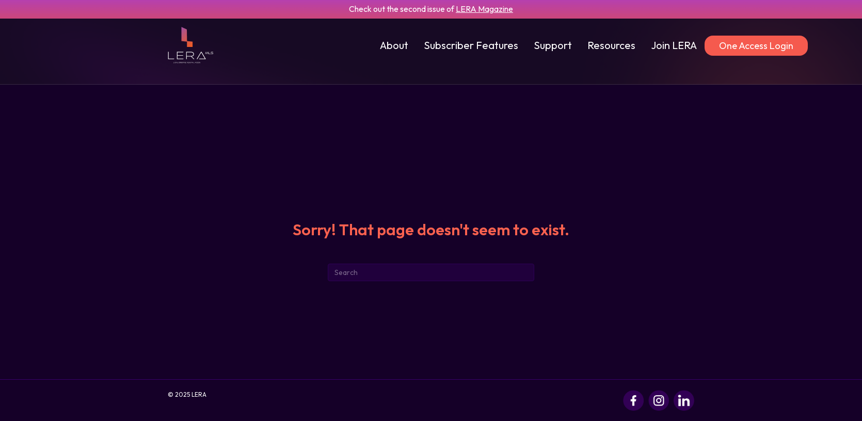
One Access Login (756, 46)
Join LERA (674, 45)
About (394, 45)
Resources (611, 45)
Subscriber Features (471, 45)
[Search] (431, 272)
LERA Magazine (484, 9)
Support (553, 45)
